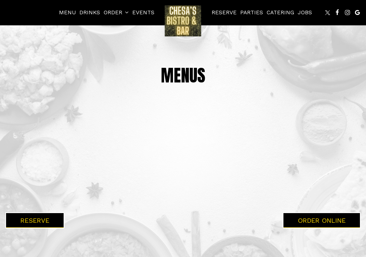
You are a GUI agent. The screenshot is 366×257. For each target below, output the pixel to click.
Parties (251, 12)
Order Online (322, 220)
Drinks (89, 12)
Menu (67, 12)
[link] (183, 20)
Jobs (305, 12)
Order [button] (116, 12)
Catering (280, 12)
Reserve (224, 12)
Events (143, 12)
